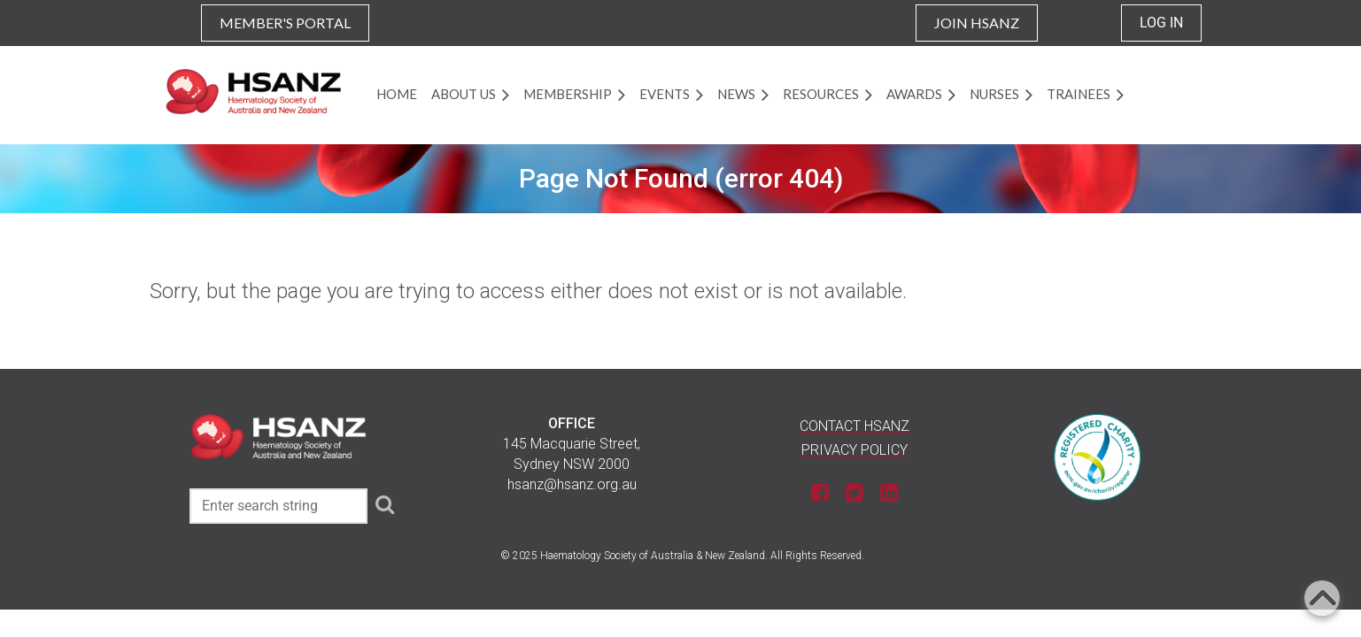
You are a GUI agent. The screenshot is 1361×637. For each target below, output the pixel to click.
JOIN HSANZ (976, 22)
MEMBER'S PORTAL (285, 22)
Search (384, 504)
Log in (1161, 22)
